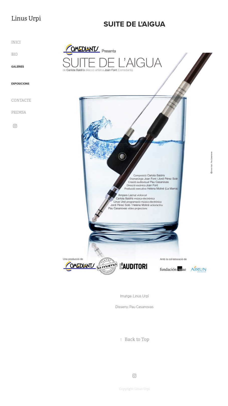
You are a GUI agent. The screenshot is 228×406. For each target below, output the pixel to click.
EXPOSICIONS (20, 84)
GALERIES (17, 67)
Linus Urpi (26, 18)
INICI (16, 42)
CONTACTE (21, 100)
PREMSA (18, 112)
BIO (14, 54)
